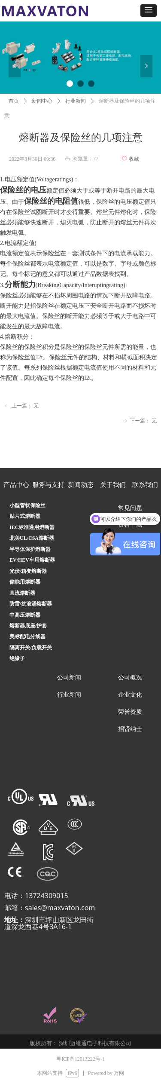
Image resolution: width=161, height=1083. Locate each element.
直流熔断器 (22, 593)
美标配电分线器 (27, 636)
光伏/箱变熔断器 (28, 571)
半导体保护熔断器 (30, 549)
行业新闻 (75, 101)
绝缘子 (17, 658)
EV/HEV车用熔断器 (32, 560)
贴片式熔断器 (24, 516)
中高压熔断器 (24, 615)
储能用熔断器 (24, 582)
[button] (148, 10)
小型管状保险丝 (27, 505)
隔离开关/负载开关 (30, 648)
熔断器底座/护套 (28, 626)
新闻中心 (42, 101)
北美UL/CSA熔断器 (31, 538)
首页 (14, 101)
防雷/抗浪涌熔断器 (30, 604)
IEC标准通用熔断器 (32, 527)
